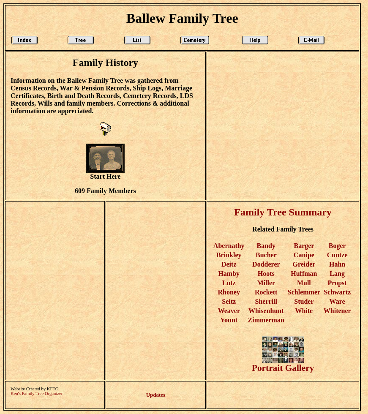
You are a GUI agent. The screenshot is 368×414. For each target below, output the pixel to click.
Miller (266, 282)
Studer (303, 301)
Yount (228, 320)
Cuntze (337, 255)
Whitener (337, 310)
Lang (337, 273)
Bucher (266, 255)
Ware (337, 301)
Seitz (229, 301)
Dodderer (266, 264)
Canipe (304, 255)
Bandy (265, 245)
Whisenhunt (266, 310)
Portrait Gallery (283, 364)
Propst (337, 282)
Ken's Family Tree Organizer (37, 393)
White (304, 310)
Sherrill (266, 301)
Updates (156, 395)
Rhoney (229, 292)
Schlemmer (304, 292)
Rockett (266, 292)
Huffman (304, 273)
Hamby (229, 273)
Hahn (337, 264)
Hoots (266, 273)
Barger (304, 245)
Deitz (229, 264)
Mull (304, 282)
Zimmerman (266, 320)
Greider (304, 264)
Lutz (229, 282)
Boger (337, 245)
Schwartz (337, 292)
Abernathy (229, 245)
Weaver (229, 310)
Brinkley (229, 255)
